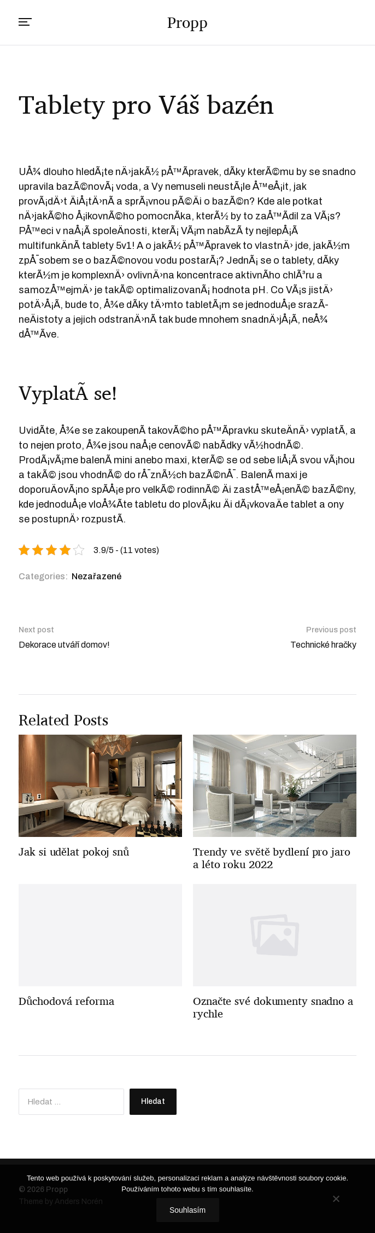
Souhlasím (187, 1210)
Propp (187, 22)
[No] (335, 1198)
